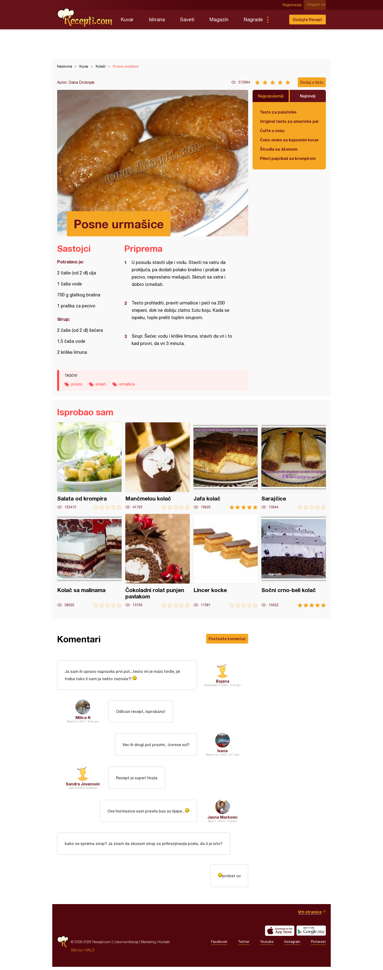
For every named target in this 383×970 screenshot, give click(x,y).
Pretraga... (277, 19)
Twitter (243, 945)
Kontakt (164, 945)
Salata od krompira (89, 466)
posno (77, 384)
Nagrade (253, 19)
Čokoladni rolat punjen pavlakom (157, 560)
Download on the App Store (279, 934)
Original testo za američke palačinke (289, 121)
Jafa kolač (225, 466)
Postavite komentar (227, 638)
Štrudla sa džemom (279, 149)
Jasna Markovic (222, 818)
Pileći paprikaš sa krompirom (288, 158)
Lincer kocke (225, 560)
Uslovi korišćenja (126, 945)
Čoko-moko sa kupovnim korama (289, 139)
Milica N (82, 718)
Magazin (218, 19)
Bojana (222, 681)
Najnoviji (308, 96)
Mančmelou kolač (157, 466)
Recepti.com (85, 17)
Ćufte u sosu (272, 130)
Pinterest (318, 945)
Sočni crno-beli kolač (293, 560)
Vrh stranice (310, 915)
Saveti (187, 19)
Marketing (148, 945)
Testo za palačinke (278, 112)
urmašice (127, 384)
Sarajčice (293, 466)
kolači (101, 384)
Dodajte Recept (307, 19)
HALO (90, 953)
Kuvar (127, 19)
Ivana (222, 751)
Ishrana (157, 19)
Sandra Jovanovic (83, 784)
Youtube (267, 945)
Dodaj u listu (311, 82)
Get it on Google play (311, 934)
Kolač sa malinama (89, 560)
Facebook (219, 945)
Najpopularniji (271, 96)
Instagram (292, 945)
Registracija (293, 5)
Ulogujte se (317, 5)
